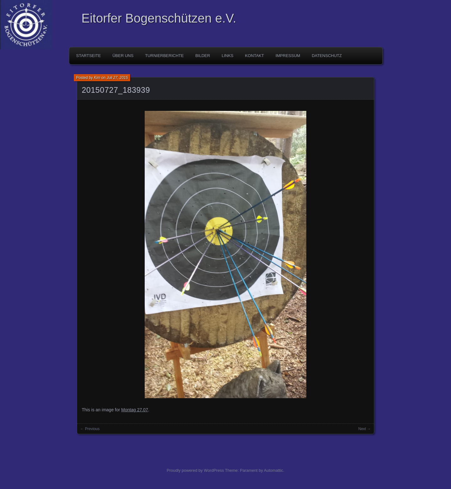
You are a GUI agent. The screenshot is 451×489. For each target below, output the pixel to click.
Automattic (273, 470)
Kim (97, 77)
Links (228, 55)
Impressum (288, 55)
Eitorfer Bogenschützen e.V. (158, 18)
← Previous (90, 429)
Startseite (88, 55)
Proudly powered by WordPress (195, 470)
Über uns (122, 55)
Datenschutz (327, 55)
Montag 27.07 (134, 409)
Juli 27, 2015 (117, 77)
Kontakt (254, 55)
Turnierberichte (164, 55)
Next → (364, 429)
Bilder (202, 55)
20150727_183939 (116, 90)
